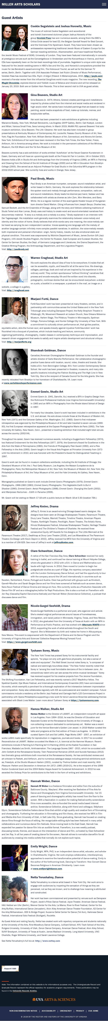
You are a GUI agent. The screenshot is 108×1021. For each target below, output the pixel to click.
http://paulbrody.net (18, 249)
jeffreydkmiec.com (63, 542)
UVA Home (93, 1011)
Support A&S (10, 968)
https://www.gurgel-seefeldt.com (24, 641)
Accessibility (49, 1011)
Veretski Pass (44, 38)
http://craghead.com (18, 290)
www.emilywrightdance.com (47, 868)
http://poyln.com (93, 75)
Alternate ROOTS (90, 624)
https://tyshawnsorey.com (85, 700)
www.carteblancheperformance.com (23, 383)
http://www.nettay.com (47, 940)
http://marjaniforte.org (19, 341)
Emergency (66, 1011)
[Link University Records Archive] (25, 991)
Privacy (80, 1011)
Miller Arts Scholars (21, 4)
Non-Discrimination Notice (23, 1011)
